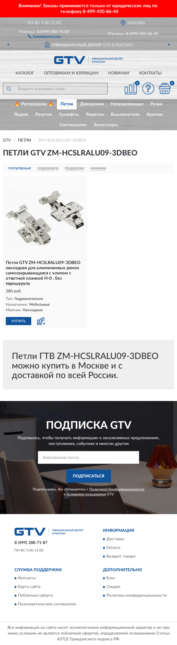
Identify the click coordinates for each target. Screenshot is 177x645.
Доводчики (92, 104)
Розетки (43, 114)
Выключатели (125, 114)
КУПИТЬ (18, 321)
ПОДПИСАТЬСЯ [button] (88, 476)
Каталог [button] (25, 73)
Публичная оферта (35, 596)
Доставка (115, 539)
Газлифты (69, 114)
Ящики (21, 114)
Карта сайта (29, 587)
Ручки (156, 104)
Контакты (150, 73)
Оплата (113, 548)
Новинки (118, 73)
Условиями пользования (86, 494)
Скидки (113, 587)
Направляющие (127, 104)
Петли (66, 104)
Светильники (73, 125)
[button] (44, 36)
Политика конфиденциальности (136, 596)
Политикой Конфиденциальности (116, 489)
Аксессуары (106, 125)
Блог (110, 578)
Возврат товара (120, 556)
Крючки (155, 114)
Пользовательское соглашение (47, 604)
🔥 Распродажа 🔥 (34, 104)
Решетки (95, 114)
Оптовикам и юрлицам (71, 73)
